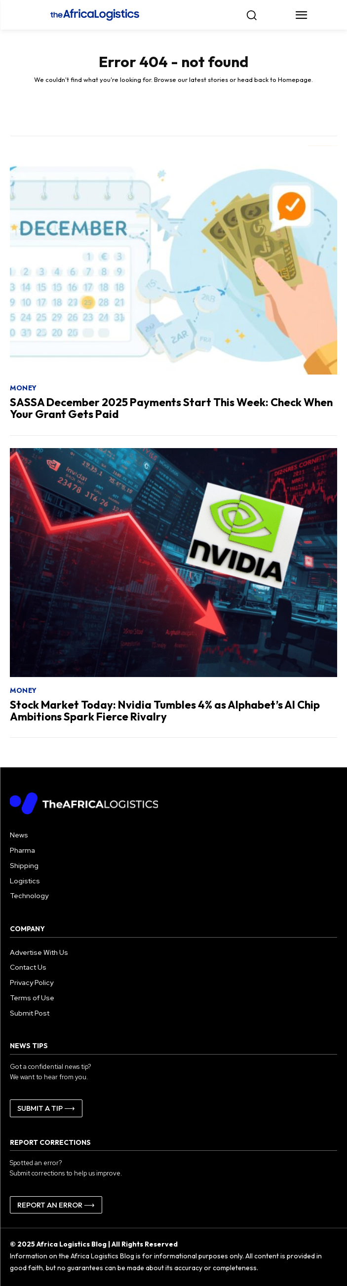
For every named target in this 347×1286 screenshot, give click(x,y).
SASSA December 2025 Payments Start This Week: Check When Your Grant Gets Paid (171, 408)
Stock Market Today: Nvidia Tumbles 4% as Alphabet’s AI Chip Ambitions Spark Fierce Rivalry (165, 710)
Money (23, 387)
